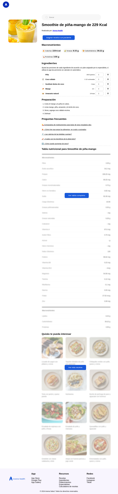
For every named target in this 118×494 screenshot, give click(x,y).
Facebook (91, 478)
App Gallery (36, 482)
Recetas (62, 478)
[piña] (99, 75)
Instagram (91, 480)
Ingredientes (64, 480)
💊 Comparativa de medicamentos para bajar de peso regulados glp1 (66, 125)
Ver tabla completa (76, 195)
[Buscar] (73, 17)
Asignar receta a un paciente (58, 37)
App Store (35, 478)
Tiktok (89, 482)
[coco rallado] (99, 79)
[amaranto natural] (99, 93)
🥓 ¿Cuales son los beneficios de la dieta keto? (59, 139)
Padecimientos (65, 482)
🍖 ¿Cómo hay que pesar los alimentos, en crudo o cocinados (64, 129)
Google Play (36, 480)
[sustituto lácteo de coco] (99, 84)
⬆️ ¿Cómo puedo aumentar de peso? (55, 144)
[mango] (99, 89)
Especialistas (64, 484)
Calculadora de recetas (68, 486)
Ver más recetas (75, 367)
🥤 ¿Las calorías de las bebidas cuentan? (57, 134)
